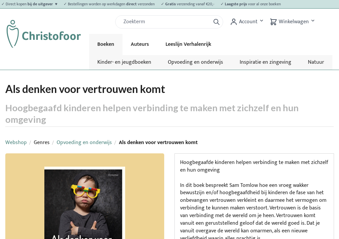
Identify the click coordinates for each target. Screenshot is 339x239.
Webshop (16, 142)
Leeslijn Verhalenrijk (188, 44)
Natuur (316, 62)
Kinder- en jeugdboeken (124, 62)
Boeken (105, 44)
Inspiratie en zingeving (265, 62)
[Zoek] (166, 22)
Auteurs (140, 44)
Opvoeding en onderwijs (195, 62)
